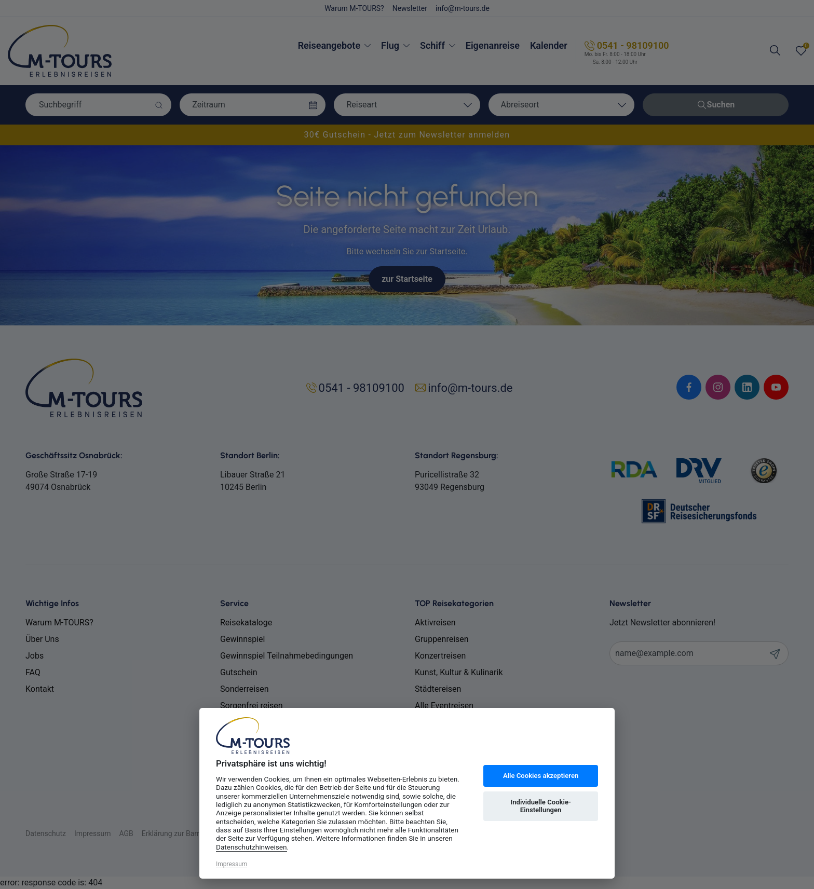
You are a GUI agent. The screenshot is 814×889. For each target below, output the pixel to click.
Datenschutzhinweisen (251, 847)
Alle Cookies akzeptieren (540, 775)
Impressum (231, 864)
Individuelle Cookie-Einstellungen (540, 806)
